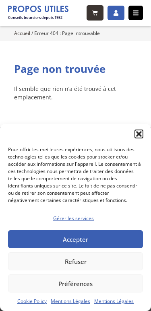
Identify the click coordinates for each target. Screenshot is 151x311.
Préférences (75, 284)
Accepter (75, 239)
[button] (139, 134)
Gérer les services (73, 218)
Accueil (22, 33)
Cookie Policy (32, 301)
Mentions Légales (70, 301)
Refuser (76, 261)
